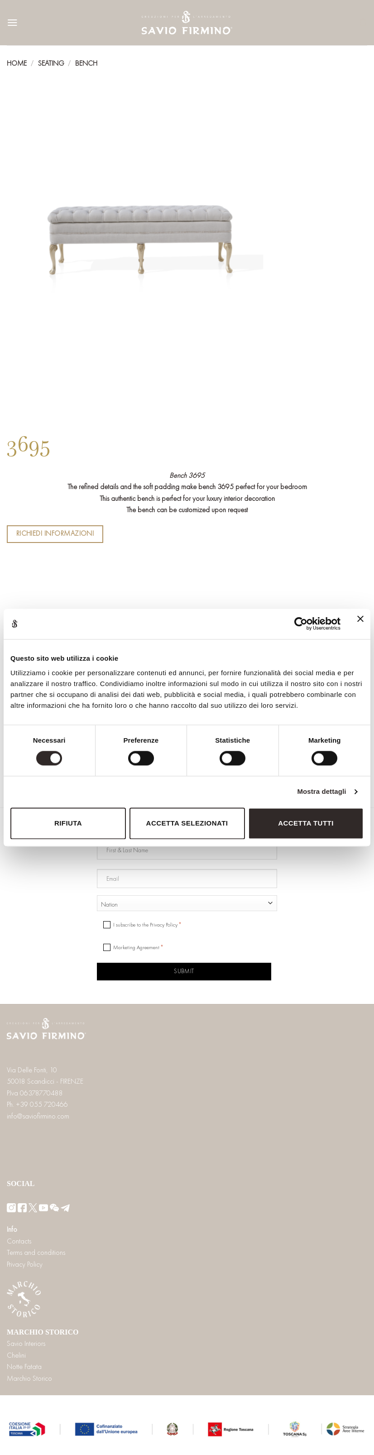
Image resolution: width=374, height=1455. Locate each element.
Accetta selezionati (187, 823)
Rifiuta (68, 823)
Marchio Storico (29, 1378)
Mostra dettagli (321, 792)
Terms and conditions (36, 1252)
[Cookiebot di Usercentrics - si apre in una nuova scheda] (300, 624)
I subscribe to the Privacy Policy (145, 924)
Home (17, 63)
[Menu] (12, 22)
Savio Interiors (26, 1343)
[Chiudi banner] (360, 624)
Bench (86, 63)
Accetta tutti (306, 823)
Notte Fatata (24, 1366)
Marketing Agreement (136, 947)
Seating (51, 63)
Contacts (19, 1241)
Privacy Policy (25, 1264)
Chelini (16, 1355)
